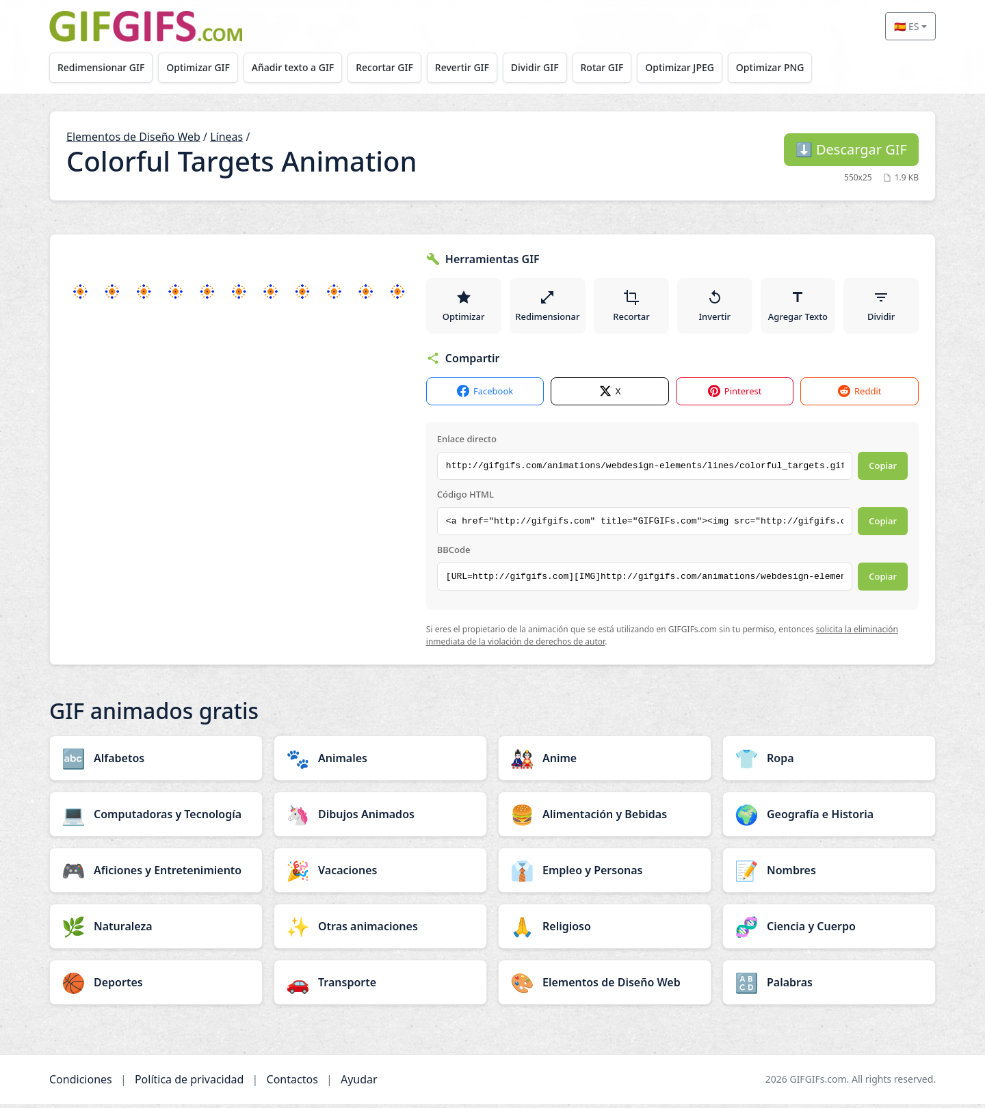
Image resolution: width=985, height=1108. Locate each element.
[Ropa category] (829, 762)
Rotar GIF (618, 67)
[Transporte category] (380, 986)
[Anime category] (605, 762)
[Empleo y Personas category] (605, 874)
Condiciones (80, 1083)
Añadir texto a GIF (299, 67)
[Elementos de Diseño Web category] (605, 986)
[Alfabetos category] (156, 762)
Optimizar (464, 307)
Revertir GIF (473, 67)
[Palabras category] (829, 986)
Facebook (485, 396)
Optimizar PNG (791, 67)
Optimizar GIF (202, 67)
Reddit (859, 396)
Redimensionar (548, 307)
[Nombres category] (829, 874)
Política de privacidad (189, 1083)
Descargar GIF (851, 149)
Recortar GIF (393, 67)
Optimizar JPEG (698, 67)
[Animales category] (380, 762)
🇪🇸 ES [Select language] (906, 26)
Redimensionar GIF (102, 67)
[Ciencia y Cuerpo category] (829, 930)
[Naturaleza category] (156, 930)
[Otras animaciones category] (380, 930)
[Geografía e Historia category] (829, 818)
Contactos (292, 1083)
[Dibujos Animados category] (380, 818)
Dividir (881, 307)
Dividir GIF (549, 67)
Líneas (226, 136)
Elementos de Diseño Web (133, 136)
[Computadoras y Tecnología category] (156, 818)
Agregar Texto (798, 307)
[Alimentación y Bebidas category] (605, 818)
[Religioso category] (605, 930)
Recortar (632, 307)
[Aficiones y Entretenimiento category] (156, 874)
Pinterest (735, 396)
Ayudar (359, 1083)
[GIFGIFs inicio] (145, 26)
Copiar (883, 470)
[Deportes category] (156, 986)
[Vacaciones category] (380, 874)
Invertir (716, 307)
